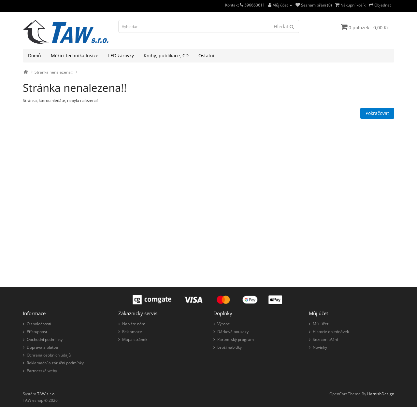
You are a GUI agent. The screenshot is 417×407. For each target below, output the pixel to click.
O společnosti (39, 324)
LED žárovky (121, 55)
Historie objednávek (331, 331)
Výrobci (224, 324)
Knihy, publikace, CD (166, 55)
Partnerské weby (42, 370)
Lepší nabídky (229, 347)
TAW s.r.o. (46, 394)
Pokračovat (377, 113)
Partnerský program (235, 339)
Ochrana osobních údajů (49, 355)
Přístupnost (37, 331)
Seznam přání (325, 339)
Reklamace (132, 331)
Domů (34, 55)
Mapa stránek (134, 339)
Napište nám (133, 324)
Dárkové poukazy (233, 331)
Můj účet (320, 324)
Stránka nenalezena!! (54, 72)
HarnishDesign (380, 394)
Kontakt (234, 5)
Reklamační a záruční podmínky (55, 363)
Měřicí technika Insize (74, 55)
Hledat (284, 26)
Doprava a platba (42, 347)
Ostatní (206, 55)
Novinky (320, 347)
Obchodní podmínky (45, 339)
